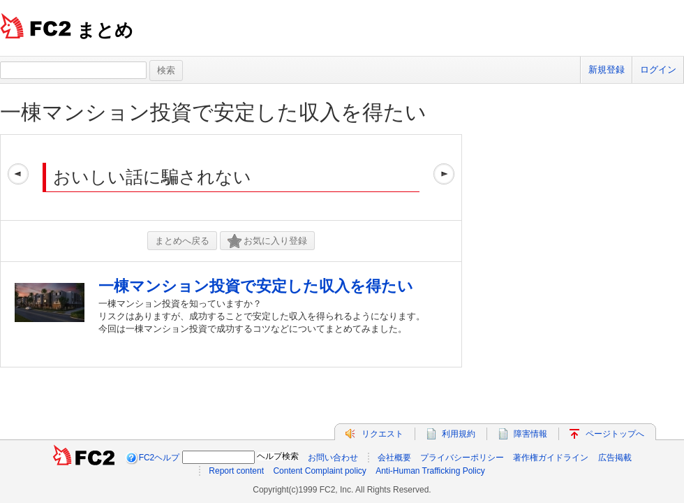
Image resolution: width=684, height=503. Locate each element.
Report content (236, 471)
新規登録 (606, 69)
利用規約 (458, 434)
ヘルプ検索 (278, 456)
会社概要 (394, 457)
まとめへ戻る (182, 240)
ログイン (658, 69)
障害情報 (530, 434)
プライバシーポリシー (462, 457)
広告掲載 (615, 457)
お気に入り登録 (267, 241)
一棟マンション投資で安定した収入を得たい (213, 112)
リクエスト (382, 434)
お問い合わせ (333, 457)
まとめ (105, 30)
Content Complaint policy (319, 471)
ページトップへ (615, 434)
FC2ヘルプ (159, 457)
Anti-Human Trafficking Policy (430, 471)
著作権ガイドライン (550, 457)
